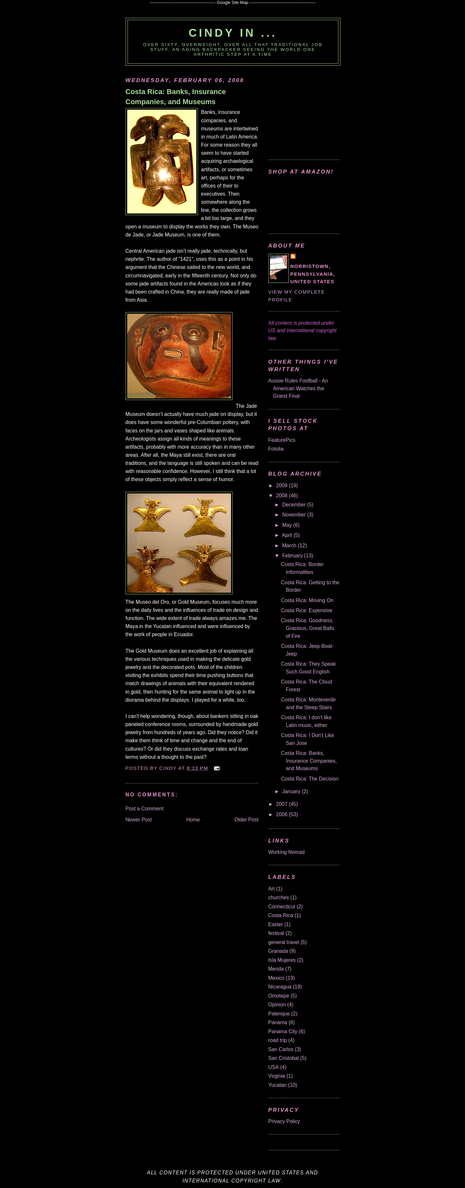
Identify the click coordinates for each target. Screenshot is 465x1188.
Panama (278, 1022)
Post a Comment (145, 808)
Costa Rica (280, 915)
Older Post (246, 819)
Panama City (283, 1031)
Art (271, 888)
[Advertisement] (308, 109)
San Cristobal (283, 1058)
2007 (282, 804)
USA (273, 1067)
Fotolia (276, 449)
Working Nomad (286, 852)
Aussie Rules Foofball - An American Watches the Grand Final (298, 388)
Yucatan (277, 1085)
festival (276, 933)
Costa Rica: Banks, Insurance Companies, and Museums (176, 97)
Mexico (276, 978)
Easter (275, 924)
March (290, 545)
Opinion (277, 1004)
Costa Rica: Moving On (307, 600)
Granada (278, 951)
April (288, 535)
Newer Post (139, 819)
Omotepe (278, 996)
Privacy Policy (284, 1121)
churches (278, 897)
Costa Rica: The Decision (309, 779)
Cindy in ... (233, 33)
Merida (276, 969)
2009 (282, 485)
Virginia (276, 1076)
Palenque (279, 1013)
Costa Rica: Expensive (306, 610)
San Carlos (281, 1049)
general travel (283, 942)
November (294, 514)
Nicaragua (280, 986)
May (287, 525)
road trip (277, 1040)
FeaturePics (282, 440)
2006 (282, 814)
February (293, 555)
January (292, 791)
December (294, 504)
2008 (282, 495)
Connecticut (281, 906)
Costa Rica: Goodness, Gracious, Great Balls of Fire (307, 628)
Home (193, 819)
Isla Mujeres (282, 960)
